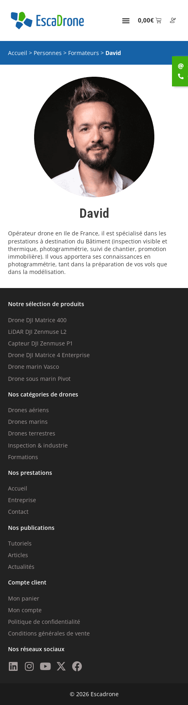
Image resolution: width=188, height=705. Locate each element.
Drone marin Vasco (33, 366)
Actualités (21, 566)
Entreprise (22, 500)
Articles (18, 555)
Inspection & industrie (38, 445)
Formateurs (83, 53)
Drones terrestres (31, 433)
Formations (23, 457)
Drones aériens (28, 410)
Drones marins (28, 421)
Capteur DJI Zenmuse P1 (40, 343)
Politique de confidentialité (44, 621)
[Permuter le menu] (126, 20)
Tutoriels (20, 543)
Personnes (48, 53)
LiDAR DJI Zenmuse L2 (37, 331)
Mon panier (23, 598)
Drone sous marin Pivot (39, 378)
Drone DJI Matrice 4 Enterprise (49, 355)
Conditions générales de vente (49, 633)
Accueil (17, 53)
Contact (18, 511)
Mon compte (25, 610)
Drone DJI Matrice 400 (37, 320)
